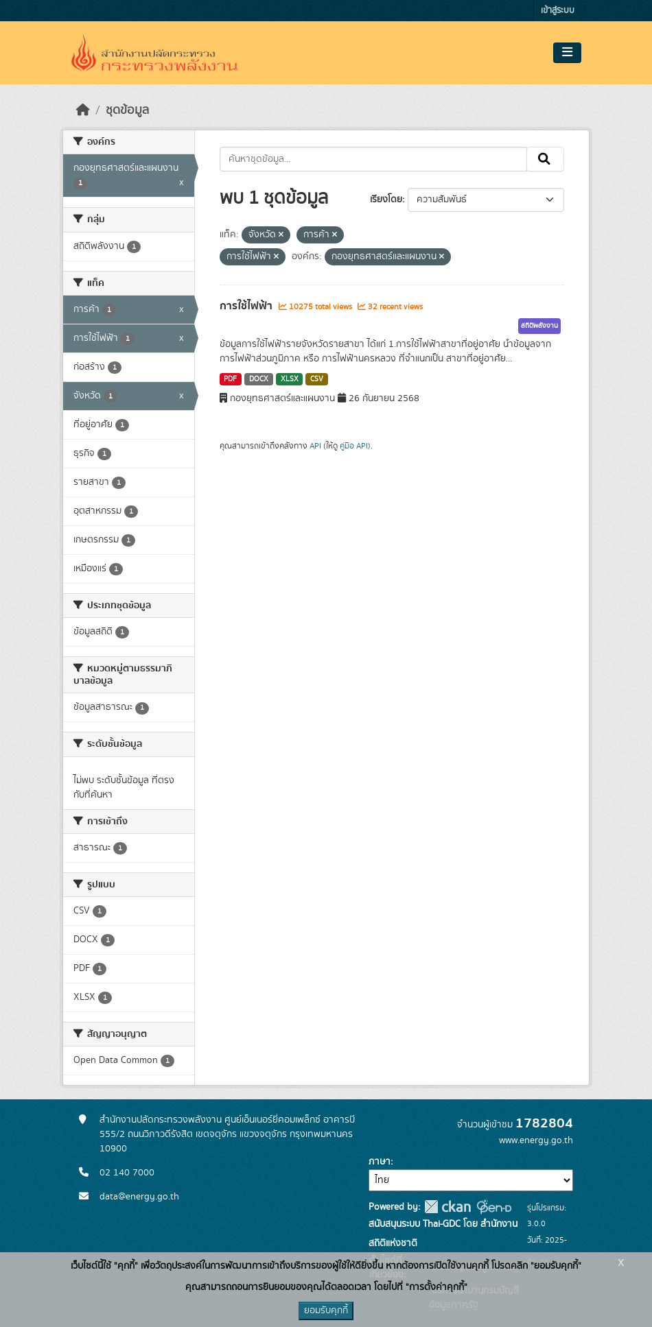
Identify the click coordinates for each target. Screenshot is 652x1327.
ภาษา (380, 1162)
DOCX (258, 379)
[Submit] (545, 159)
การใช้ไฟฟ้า (247, 306)
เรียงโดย (386, 199)
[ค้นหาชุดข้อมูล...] (374, 159)
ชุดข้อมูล (127, 110)
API (315, 446)
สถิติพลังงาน (539, 326)
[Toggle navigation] (567, 53)
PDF (230, 379)
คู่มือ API (354, 446)
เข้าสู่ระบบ (557, 10)
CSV (316, 379)
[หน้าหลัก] (83, 110)
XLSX (290, 379)
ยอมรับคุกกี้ (326, 1310)
